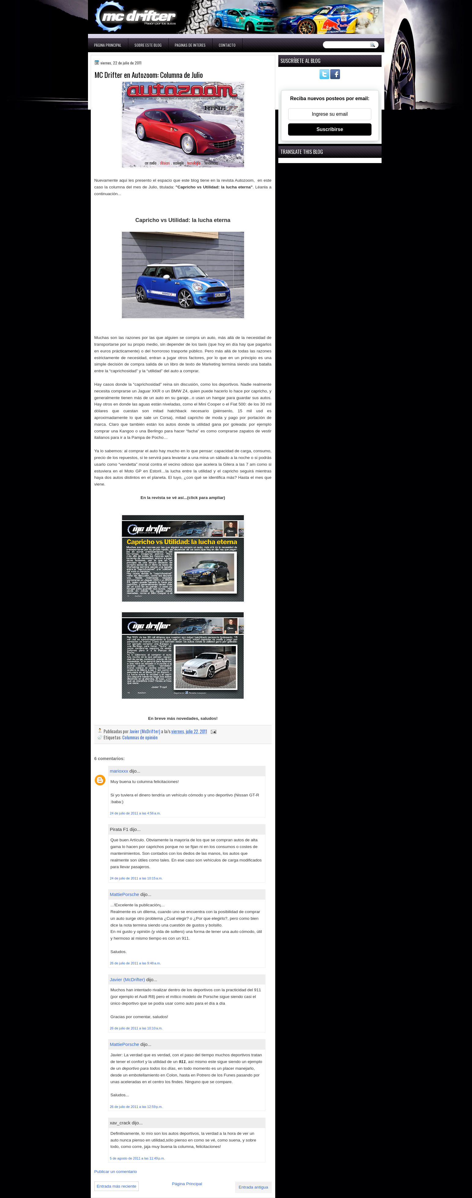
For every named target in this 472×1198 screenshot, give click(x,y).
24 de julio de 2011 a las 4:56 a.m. (135, 813)
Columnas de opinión (140, 737)
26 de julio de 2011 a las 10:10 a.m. (136, 1028)
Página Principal (107, 45)
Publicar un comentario (115, 1171)
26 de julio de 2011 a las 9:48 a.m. (135, 963)
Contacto (227, 45)
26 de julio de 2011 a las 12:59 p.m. (136, 1107)
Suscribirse (329, 129)
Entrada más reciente (117, 1186)
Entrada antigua (253, 1187)
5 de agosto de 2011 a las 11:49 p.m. (137, 1158)
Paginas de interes (190, 45)
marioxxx (119, 771)
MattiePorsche (124, 894)
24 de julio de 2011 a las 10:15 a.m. (136, 878)
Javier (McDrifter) (127, 979)
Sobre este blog (148, 45)
